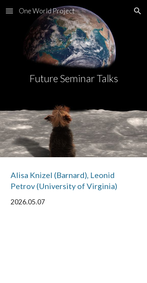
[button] (9, 11)
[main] (73, 78)
